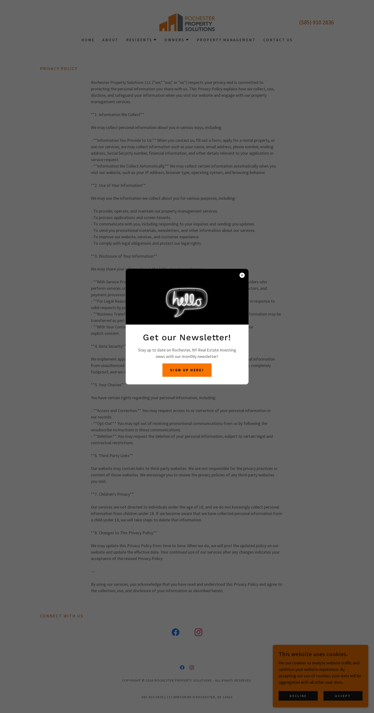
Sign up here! (187, 370)
